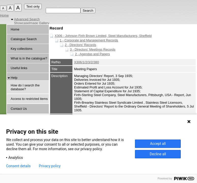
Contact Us (19, 109)
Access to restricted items (29, 99)
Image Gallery (39, 23)
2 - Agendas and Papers (92, 54)
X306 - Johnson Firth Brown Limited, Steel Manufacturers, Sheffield (103, 36)
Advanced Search (27, 19)
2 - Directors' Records (80, 45)
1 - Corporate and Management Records (89, 40)
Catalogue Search (24, 39)
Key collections (21, 49)
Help (14, 78)
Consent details (18, 166)
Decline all (158, 154)
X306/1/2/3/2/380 (86, 62)
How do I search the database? (25, 87)
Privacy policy (49, 166)
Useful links (19, 68)
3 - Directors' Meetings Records (92, 49)
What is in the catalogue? (29, 58)
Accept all (158, 144)
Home (4, 15)
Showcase (21, 23)
